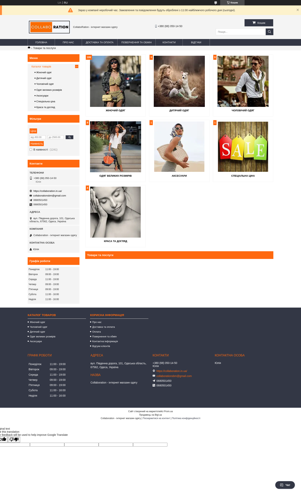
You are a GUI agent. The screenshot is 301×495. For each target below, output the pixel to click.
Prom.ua (168, 411)
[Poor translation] (14, 439)
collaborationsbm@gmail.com (49, 195)
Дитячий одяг (179, 110)
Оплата (96, 331)
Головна (41, 42)
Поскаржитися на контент (156, 418)
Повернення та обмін (136, 42)
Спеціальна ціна (243, 175)
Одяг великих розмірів (115, 175)
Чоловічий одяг (243, 110)
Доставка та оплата (99, 42)
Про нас (68, 42)
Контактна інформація (105, 341)
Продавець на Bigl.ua (150, 414)
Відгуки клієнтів (101, 346)
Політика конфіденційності (186, 418)
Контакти (169, 42)
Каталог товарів (41, 66)
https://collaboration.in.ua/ (47, 191)
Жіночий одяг (115, 110)
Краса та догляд (115, 241)
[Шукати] (269, 31)
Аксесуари (179, 175)
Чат (285, 485)
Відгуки (196, 42)
